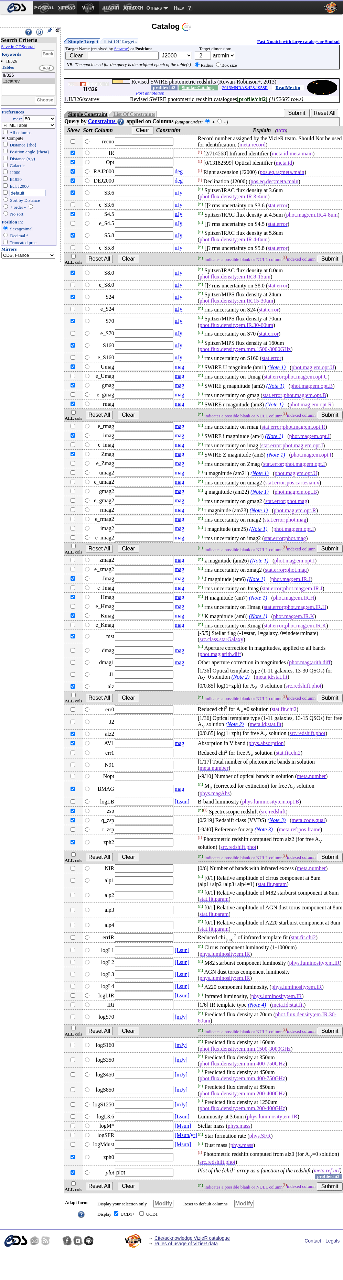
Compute (15, 138)
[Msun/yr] (186, 1135)
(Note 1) (276, 367)
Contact (312, 1241)
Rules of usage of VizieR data (186, 1243)
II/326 (28, 75)
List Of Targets (120, 41)
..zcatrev (28, 81)
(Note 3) (276, 820)
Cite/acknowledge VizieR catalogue (192, 1238)
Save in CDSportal (18, 46)
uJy (178, 193)
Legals (332, 1241)
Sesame (121, 48)
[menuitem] (16, 7)
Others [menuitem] (154, 8)
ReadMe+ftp (288, 87)
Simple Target (83, 41)
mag (179, 367)
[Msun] (183, 1126)
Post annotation (150, 93)
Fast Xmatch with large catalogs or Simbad (298, 41)
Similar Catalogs (198, 87)
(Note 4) (257, 1005)
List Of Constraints (134, 114)
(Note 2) (241, 677)
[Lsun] (182, 802)
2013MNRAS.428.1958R (245, 87)
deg (179, 171)
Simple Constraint (87, 114)
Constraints (106, 121)
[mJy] (181, 1017)
